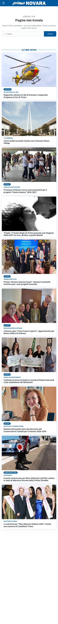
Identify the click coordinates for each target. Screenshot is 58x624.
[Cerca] (23, 34)
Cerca (50, 34)
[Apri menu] (4, 3)
